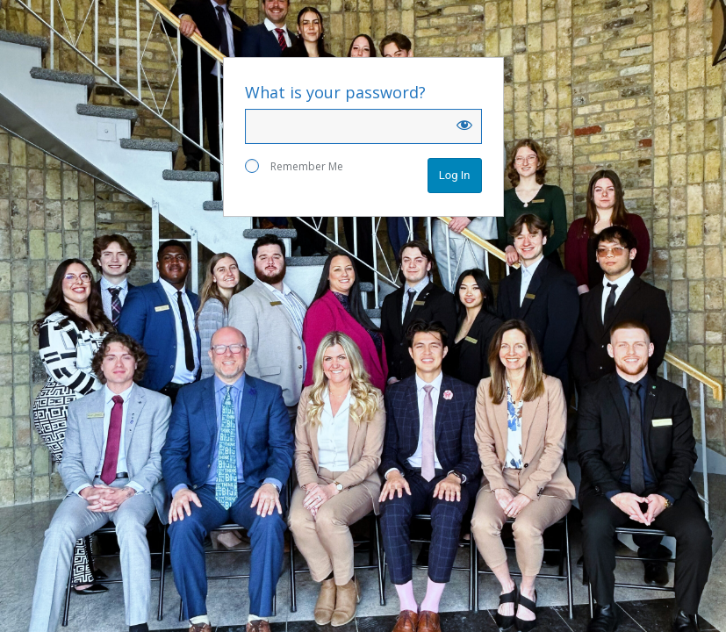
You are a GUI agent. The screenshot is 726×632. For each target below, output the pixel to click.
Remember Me (294, 166)
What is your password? (335, 92)
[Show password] (464, 124)
